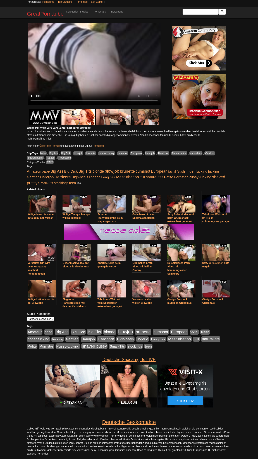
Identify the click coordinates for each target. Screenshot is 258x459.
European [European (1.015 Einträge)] (159, 171)
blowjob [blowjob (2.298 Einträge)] (112, 171)
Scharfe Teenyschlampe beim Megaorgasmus (110, 218)
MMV (50, 162)
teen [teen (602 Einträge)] (72, 183)
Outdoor (209, 153)
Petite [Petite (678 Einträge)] (168, 177)
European (136, 153)
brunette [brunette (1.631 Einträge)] (127, 171)
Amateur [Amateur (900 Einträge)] (34, 171)
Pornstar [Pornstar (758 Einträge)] (181, 177)
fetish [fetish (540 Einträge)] (181, 171)
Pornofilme (48, 1)
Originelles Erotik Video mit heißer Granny (142, 267)
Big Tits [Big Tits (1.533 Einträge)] (85, 171)
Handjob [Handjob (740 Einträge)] (47, 177)
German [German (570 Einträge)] (33, 177)
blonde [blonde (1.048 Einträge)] (98, 171)
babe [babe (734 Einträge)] (46, 171)
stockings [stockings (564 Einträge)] (61, 183)
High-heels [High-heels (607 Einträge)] (79, 177)
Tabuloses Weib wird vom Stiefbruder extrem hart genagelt (109, 303)
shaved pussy (35, 157)
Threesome (64, 157)
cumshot (122, 153)
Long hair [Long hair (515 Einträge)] (108, 177)
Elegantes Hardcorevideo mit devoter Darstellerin (74, 303)
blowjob (78, 153)
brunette (90, 153)
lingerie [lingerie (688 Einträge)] (95, 177)
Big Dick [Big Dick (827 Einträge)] (71, 171)
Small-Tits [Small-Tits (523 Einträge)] (45, 183)
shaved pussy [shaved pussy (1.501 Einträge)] (94, 346)
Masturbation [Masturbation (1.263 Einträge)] (127, 177)
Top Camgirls (65, 1)
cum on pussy (106, 153)
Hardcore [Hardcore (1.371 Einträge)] (62, 177)
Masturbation (179, 153)
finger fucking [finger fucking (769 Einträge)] (196, 171)
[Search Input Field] (201, 12)
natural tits (196, 153)
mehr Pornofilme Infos (39, 138)
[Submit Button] (222, 12)
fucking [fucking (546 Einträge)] (213, 171)
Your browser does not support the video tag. (94, 64)
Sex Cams (97, 1)
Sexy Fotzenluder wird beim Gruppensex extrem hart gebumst (180, 218)
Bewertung (117, 11)
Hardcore (163, 153)
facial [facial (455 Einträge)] (172, 171)
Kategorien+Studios (77, 11)
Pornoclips (81, 1)
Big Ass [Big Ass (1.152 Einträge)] (57, 171)
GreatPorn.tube (45, 14)
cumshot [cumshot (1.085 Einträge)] (143, 171)
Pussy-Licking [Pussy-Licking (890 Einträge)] (199, 177)
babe (43, 153)
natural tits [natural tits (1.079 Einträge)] (154, 177)
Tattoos (50, 157)
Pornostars (100, 11)
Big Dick (65, 153)
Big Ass (53, 153)
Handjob (150, 153)
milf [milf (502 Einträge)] (142, 177)
